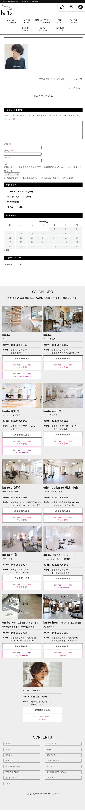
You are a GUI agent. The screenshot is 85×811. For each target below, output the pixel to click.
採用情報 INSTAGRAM (56, 776)
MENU (8, 753)
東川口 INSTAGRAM (14, 781)
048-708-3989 (60, 568)
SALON (9, 759)
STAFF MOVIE (53, 764)
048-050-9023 (19, 568)
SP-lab (57, 797)
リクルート (12, 210)
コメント (9, 119)
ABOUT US (51, 747)
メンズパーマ (75, 88)
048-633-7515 (60, 636)
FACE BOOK (52, 781)
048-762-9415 (60, 348)
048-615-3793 (19, 636)
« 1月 (6, 253)
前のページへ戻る (43, 95)
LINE (8, 787)
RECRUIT (50, 759)
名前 (7, 147)
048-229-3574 (60, 424)
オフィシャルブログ (16, 200)
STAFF (49, 753)
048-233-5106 (39, 700)
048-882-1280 (19, 501)
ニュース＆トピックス (17, 195)
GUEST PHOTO (13, 770)
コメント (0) (77, 79)
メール (8, 154)
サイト (7, 161)
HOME (8, 747)
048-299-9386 (19, 425)
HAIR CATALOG (13, 764)
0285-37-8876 (60, 501)
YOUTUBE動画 (12, 776)
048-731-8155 (19, 348)
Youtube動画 (13, 205)
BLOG (49, 770)
